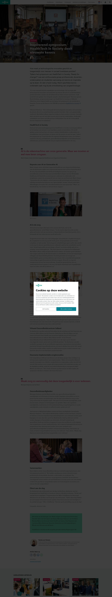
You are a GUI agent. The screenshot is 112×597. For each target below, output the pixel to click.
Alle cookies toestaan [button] (66, 309)
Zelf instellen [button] (45, 309)
